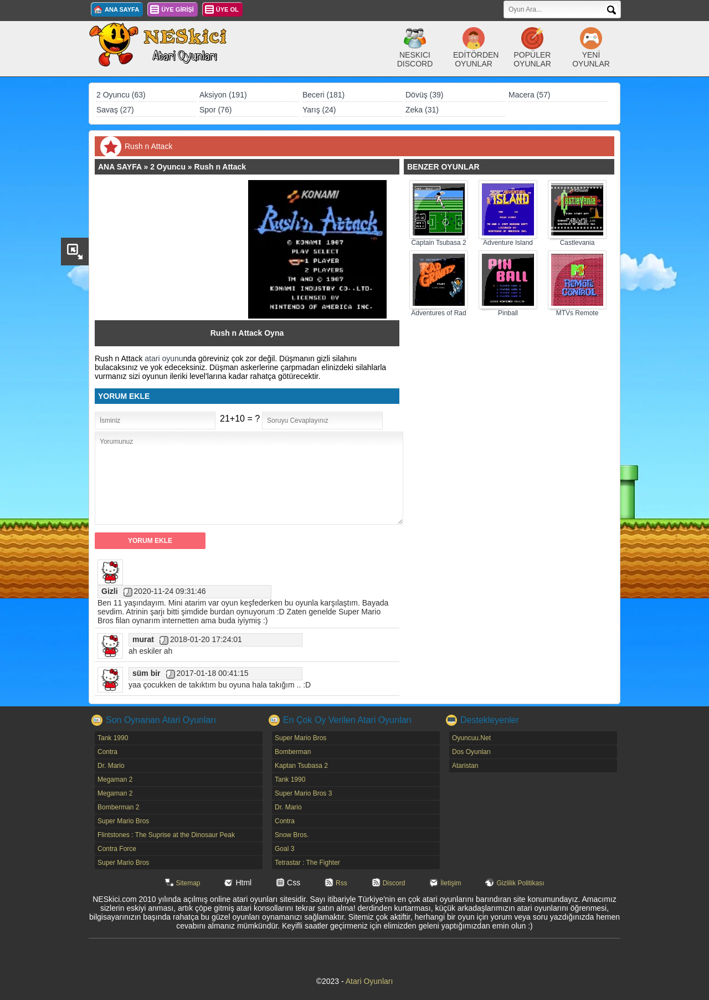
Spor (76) (215, 109)
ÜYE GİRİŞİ (177, 9)
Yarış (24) (319, 109)
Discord (394, 883)
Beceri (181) (323, 94)
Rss (341, 883)
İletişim (450, 883)
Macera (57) (529, 94)
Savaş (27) (115, 109)
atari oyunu (164, 358)
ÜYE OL (227, 9)
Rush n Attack (220, 166)
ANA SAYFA (122, 9)
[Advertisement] (176, 249)
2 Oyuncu (168, 166)
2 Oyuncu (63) (121, 94)
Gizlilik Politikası (520, 883)
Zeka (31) (422, 109)
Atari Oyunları (369, 981)
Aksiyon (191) (223, 94)
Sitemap (188, 883)
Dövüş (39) (424, 94)
